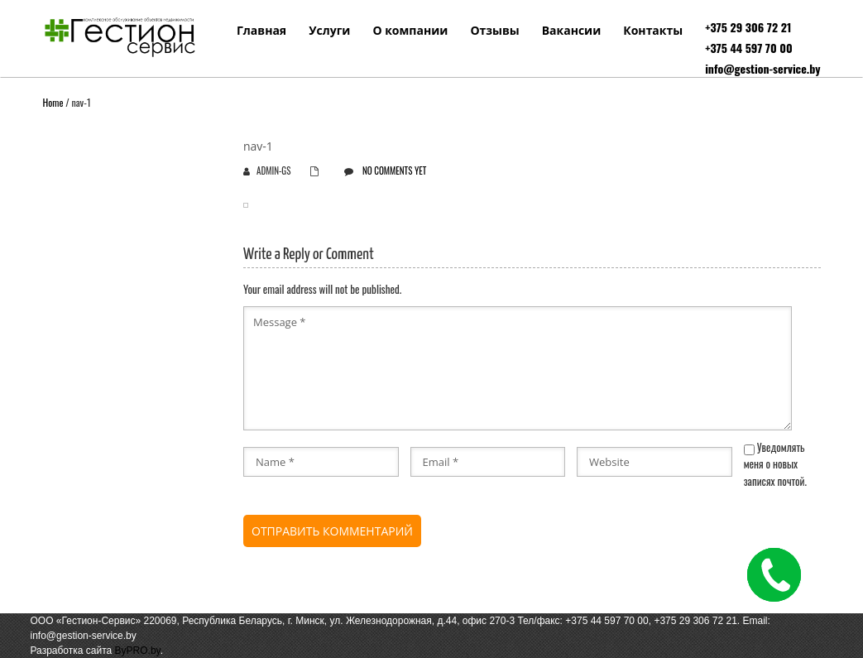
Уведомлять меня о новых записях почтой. (775, 464)
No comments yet (394, 170)
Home (53, 102)
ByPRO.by (138, 650)
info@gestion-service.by (762, 68)
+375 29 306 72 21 (748, 27)
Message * (517, 368)
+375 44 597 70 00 (749, 47)
